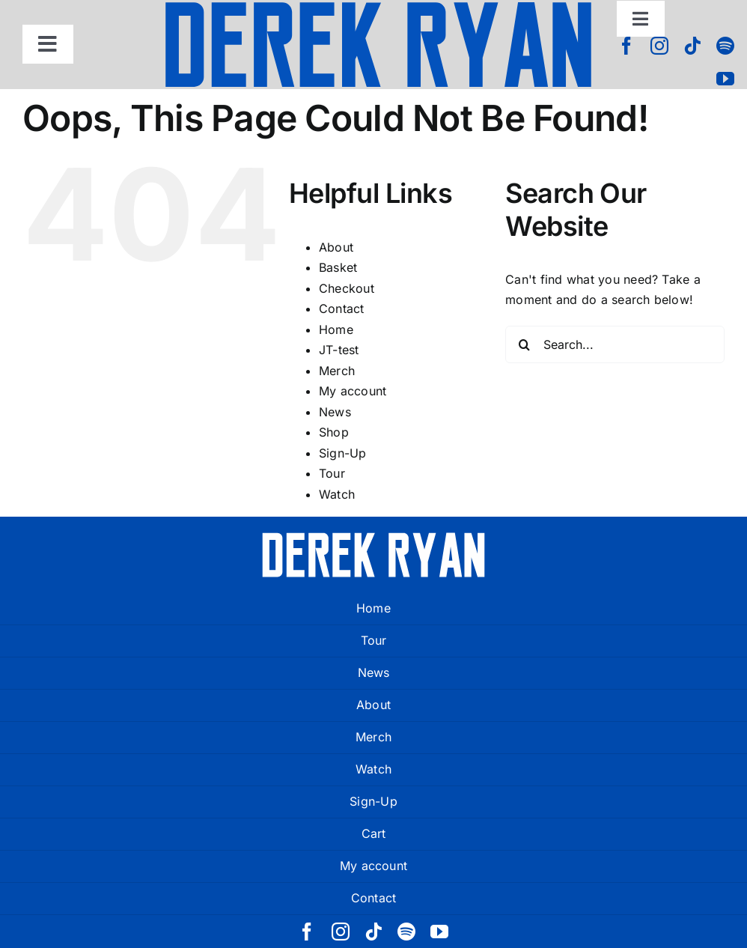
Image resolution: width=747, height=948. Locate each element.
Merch (337, 370)
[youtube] (725, 79)
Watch (337, 494)
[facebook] (626, 46)
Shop (334, 432)
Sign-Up (343, 453)
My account (352, 390)
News (335, 411)
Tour (332, 473)
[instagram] (659, 46)
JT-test (339, 349)
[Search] (524, 344)
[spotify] (725, 46)
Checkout (346, 288)
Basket (338, 267)
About (336, 247)
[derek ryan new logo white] (373, 537)
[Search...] (615, 344)
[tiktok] (692, 46)
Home (336, 329)
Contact (342, 308)
